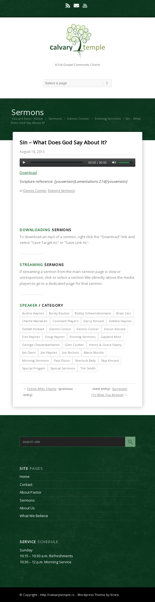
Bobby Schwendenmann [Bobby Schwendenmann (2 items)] (93, 313)
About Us (27, 507)
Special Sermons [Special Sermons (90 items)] (62, 368)
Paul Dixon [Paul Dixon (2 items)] (62, 360)
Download (28, 172)
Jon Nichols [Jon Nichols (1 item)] (70, 352)
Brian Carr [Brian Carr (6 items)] (123, 313)
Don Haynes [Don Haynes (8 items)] (31, 337)
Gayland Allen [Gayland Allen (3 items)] (111, 337)
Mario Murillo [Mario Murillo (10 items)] (94, 352)
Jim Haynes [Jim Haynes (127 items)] (49, 352)
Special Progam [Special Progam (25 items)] (33, 368)
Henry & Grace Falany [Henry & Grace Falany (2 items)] (105, 345)
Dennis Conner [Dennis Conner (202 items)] (60, 329)
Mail (76, 5)
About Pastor (31, 492)
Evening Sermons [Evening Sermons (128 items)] (82, 337)
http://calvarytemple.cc (57, 595)
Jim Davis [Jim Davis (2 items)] (28, 352)
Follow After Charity (41, 389)
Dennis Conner (78, 118)
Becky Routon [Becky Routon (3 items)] (59, 313)
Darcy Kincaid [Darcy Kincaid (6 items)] (94, 321)
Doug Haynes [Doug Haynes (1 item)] (54, 337)
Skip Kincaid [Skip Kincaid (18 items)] (110, 360)
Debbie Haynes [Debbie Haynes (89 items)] (120, 321)
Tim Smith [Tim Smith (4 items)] (87, 368)
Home (38, 118)
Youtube (85, 5)
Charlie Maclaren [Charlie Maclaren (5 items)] (34, 321)
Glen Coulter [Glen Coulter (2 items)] (74, 345)
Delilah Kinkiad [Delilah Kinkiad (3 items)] (33, 329)
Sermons (27, 112)
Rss (67, 5)
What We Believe (34, 515)
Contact (26, 484)
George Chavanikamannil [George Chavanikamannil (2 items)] (41, 345)
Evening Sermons (108, 118)
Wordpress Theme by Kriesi (98, 595)
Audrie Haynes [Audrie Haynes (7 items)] (33, 313)
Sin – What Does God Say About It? (63, 142)
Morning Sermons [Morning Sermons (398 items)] (35, 360)
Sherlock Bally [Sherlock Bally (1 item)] (85, 360)
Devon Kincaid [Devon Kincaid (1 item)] (114, 329)
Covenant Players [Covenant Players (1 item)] (65, 321)
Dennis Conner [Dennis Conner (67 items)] (88, 329)
